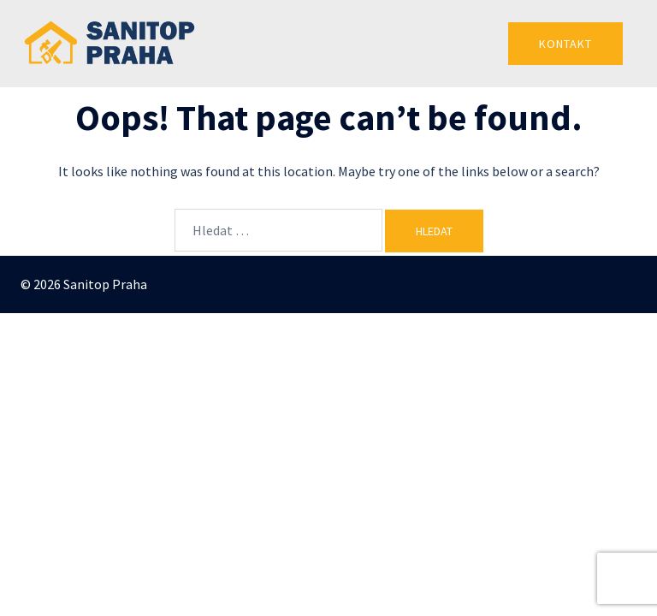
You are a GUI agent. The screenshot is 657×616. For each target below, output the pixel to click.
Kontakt (565, 43)
